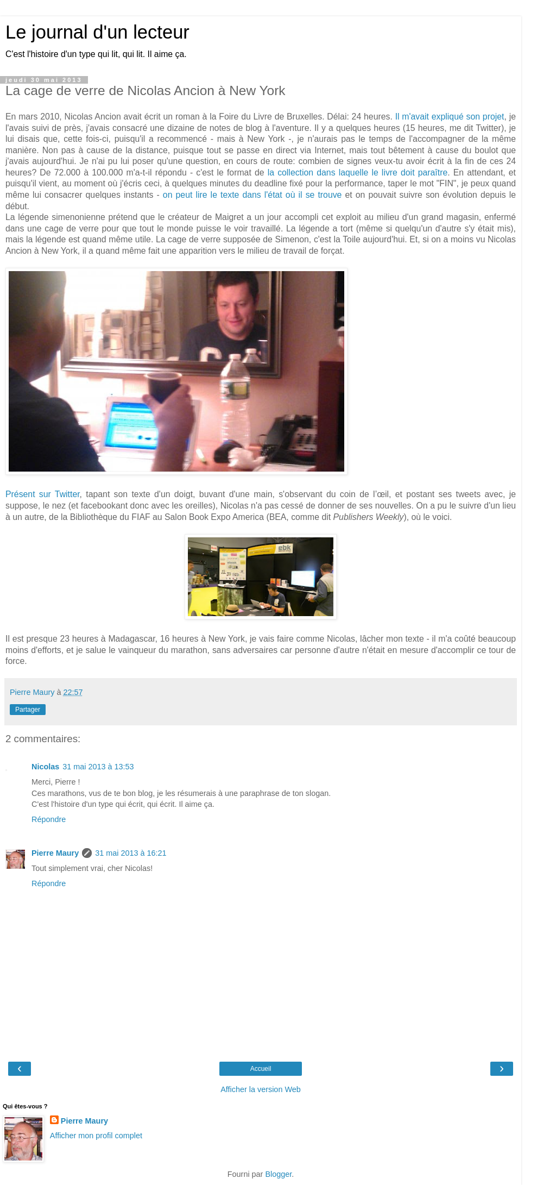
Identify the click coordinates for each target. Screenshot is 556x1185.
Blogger (278, 1174)
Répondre (48, 819)
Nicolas (45, 766)
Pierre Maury (55, 853)
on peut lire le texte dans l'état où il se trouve (252, 194)
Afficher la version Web (260, 1089)
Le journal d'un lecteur (97, 32)
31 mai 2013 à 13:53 (98, 766)
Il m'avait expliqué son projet (449, 116)
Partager (27, 709)
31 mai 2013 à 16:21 (130, 853)
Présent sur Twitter (42, 494)
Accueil (260, 1069)
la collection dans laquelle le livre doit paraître (358, 172)
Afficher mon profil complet (96, 1135)
